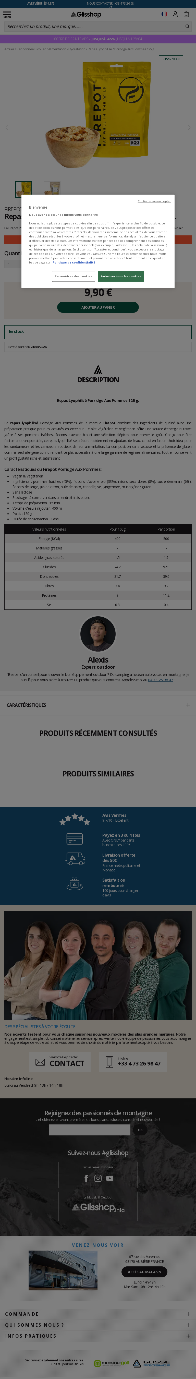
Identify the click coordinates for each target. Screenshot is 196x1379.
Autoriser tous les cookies (121, 276)
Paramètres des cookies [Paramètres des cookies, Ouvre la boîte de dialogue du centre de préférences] (73, 276)
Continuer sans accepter (154, 201)
